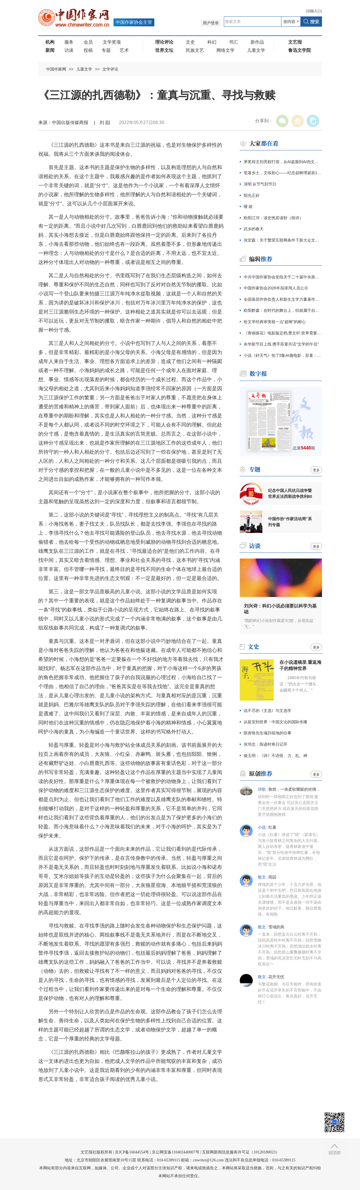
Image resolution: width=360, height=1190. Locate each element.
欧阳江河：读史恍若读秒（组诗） (273, 218)
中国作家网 (56, 69)
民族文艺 (195, 50)
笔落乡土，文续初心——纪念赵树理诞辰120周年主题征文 (283, 172)
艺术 (124, 50)
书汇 (233, 42)
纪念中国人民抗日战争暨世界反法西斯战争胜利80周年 (290, 493)
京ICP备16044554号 (132, 1152)
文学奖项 (112, 42)
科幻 (211, 42)
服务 (68, 42)
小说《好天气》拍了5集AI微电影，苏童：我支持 (283, 355)
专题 (106, 50)
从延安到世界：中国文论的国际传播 (275, 722)
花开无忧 (276, 977)
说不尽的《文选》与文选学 (267, 710)
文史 (190, 42)
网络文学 (225, 50)
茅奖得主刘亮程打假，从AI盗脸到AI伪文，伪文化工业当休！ (283, 161)
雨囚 (272, 877)
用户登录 (211, 23)
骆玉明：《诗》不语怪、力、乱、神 (275, 755)
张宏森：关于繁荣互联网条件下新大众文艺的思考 (283, 240)
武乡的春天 (254, 229)
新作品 (257, 42)
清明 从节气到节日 (260, 184)
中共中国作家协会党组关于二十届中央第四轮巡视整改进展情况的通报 (283, 277)
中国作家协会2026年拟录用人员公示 (276, 288)
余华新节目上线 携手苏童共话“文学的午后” (281, 344)
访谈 (68, 50)
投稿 (88, 50)
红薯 (272, 827)
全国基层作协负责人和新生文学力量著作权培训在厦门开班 (283, 299)
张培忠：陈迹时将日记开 (265, 744)
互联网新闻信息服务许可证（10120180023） (240, 1152)
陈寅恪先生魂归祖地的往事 (267, 733)
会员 (88, 42)
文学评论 (110, 69)
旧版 (314, 11)
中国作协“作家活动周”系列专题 (290, 522)
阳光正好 (252, 195)
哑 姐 (248, 206)
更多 (316, 470)
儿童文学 (256, 50)
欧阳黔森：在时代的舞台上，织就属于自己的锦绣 (283, 310)
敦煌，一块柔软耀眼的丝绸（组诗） (300, 789)
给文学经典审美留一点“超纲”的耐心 (275, 321)
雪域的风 (276, 927)
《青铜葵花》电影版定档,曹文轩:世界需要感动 (283, 333)
